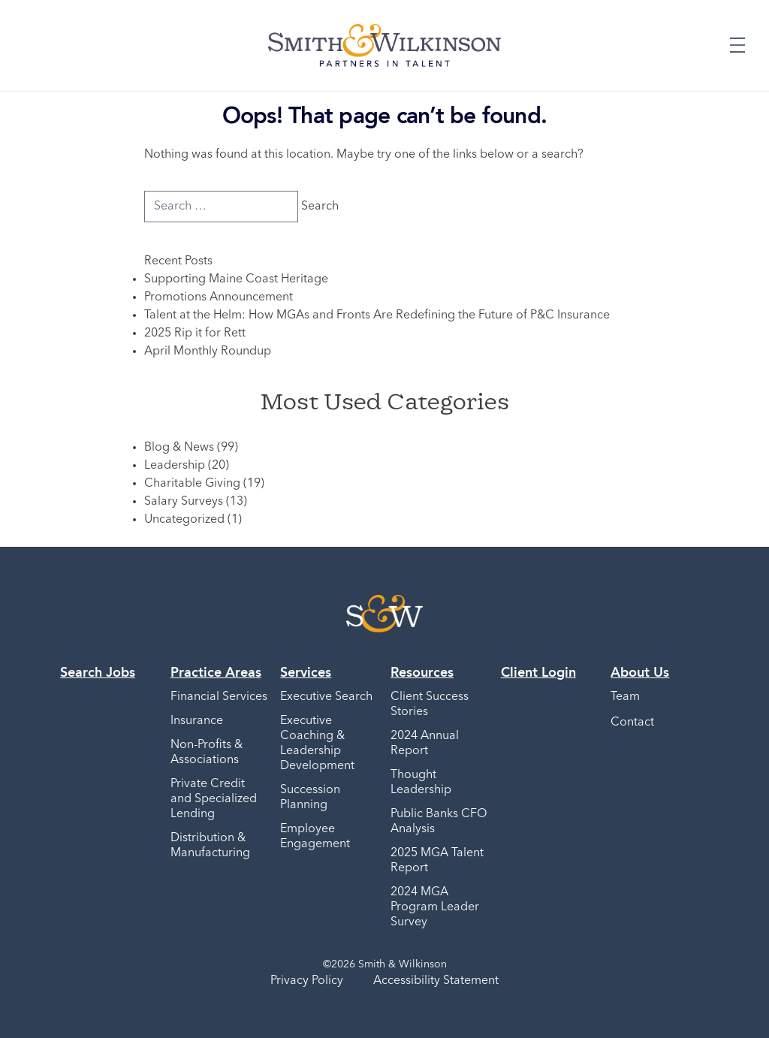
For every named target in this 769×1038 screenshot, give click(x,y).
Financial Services (218, 697)
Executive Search (326, 697)
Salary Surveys (183, 502)
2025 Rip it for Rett (195, 333)
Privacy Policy (306, 981)
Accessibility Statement (436, 981)
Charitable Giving (192, 484)
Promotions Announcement (218, 297)
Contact (632, 723)
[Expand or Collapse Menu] (737, 45)
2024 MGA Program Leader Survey (435, 907)
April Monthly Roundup (207, 351)
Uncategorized (184, 520)
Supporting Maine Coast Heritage (236, 279)
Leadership (174, 466)
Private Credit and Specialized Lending (213, 799)
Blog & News (179, 448)
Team (625, 697)
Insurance (196, 721)
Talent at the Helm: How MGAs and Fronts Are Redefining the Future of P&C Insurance (377, 315)
